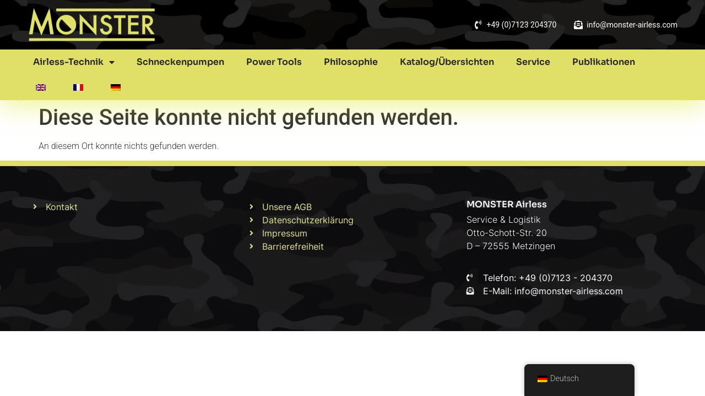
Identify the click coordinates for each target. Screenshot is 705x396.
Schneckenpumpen (180, 62)
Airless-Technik (74, 62)
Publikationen (603, 62)
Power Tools (274, 62)
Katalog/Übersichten (447, 62)
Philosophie (351, 62)
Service (533, 62)
